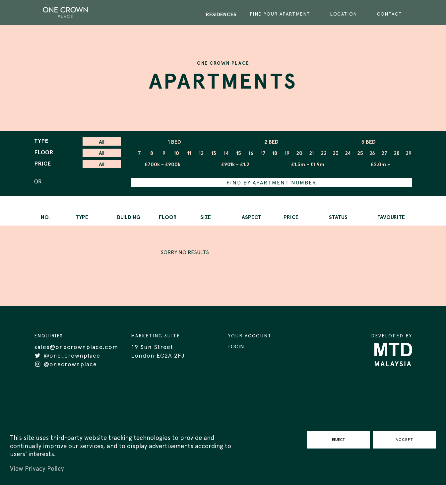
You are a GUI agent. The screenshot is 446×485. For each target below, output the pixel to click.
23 (336, 153)
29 (409, 153)
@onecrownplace (65, 365)
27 (384, 153)
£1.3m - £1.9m (307, 164)
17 (263, 153)
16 (250, 153)
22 (324, 153)
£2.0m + (381, 164)
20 (299, 153)
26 (372, 153)
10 (176, 153)
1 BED (174, 142)
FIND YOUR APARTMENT (280, 14)
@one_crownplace (67, 356)
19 (287, 153)
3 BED (368, 142)
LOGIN (236, 346)
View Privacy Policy (37, 469)
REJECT (338, 440)
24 (348, 153)
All (101, 142)
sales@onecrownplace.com (76, 347)
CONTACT (389, 14)
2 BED (271, 142)
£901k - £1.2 (235, 164)
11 (189, 153)
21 (311, 153)
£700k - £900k (162, 164)
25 (360, 153)
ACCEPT (405, 440)
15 (238, 153)
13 (213, 153)
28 (397, 153)
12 (201, 153)
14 (226, 153)
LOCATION (343, 14)
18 (274, 153)
